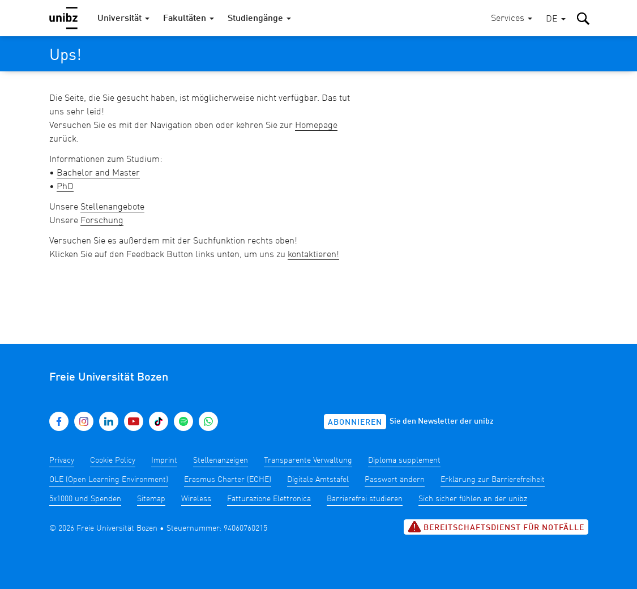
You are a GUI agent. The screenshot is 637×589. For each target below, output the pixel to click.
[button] (556, 19)
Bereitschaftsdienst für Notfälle (496, 526)
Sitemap (151, 499)
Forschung (101, 220)
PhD (65, 186)
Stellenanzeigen (220, 460)
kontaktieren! (313, 254)
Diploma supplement (404, 460)
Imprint (164, 460)
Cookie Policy (112, 460)
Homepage (316, 125)
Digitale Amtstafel (318, 480)
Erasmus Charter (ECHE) (227, 480)
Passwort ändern (395, 480)
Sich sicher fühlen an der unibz (472, 499)
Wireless (196, 499)
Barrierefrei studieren (365, 499)
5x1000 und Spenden (85, 499)
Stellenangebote (112, 207)
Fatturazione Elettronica (269, 499)
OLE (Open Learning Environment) (108, 480)
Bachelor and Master (98, 173)
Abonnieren (355, 422)
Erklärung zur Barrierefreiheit (493, 480)
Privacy (61, 460)
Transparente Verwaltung (308, 460)
